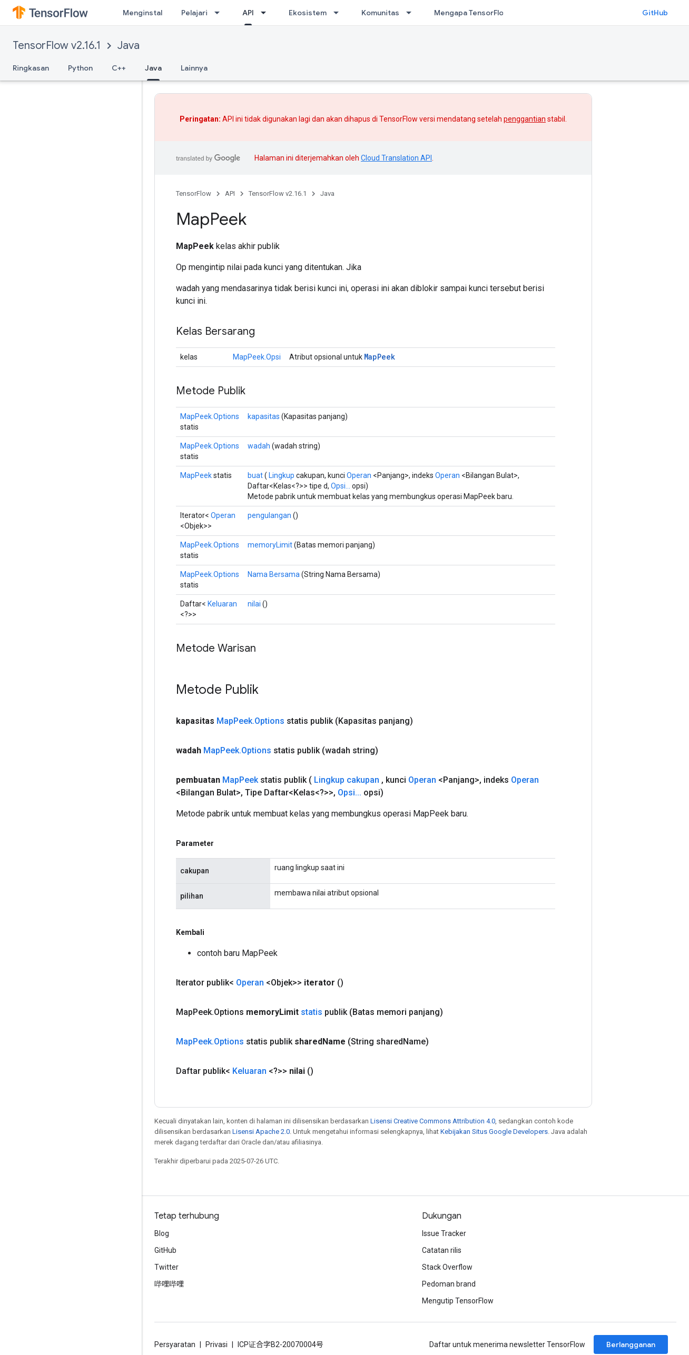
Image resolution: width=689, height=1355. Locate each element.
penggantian (525, 119)
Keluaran (222, 604)
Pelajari (194, 12)
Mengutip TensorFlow (458, 1301)
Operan (359, 475)
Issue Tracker (444, 1233)
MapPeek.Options (209, 416)
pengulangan (269, 515)
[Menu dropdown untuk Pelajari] (220, 12)
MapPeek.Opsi (257, 357)
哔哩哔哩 (169, 1284)
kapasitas (264, 416)
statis (311, 1012)
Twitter (166, 1267)
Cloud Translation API (396, 158)
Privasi (216, 1344)
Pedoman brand (449, 1284)
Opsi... (340, 486)
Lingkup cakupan (346, 780)
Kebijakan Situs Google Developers (494, 1131)
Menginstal (142, 12)
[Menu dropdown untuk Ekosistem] (339, 12)
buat (255, 475)
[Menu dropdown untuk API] (266, 12)
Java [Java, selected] (153, 68)
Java (128, 45)
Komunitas (380, 12)
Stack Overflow (447, 1267)
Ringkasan (31, 68)
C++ (119, 68)
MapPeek (379, 357)
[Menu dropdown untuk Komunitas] (412, 12)
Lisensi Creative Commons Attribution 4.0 (432, 1121)
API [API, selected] (248, 12)
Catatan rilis (441, 1250)
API (230, 193)
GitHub (655, 12)
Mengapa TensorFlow (471, 12)
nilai (254, 604)
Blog (161, 1233)
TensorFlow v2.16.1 (57, 45)
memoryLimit (270, 545)
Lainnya (194, 68)
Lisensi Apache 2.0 (261, 1131)
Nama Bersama (274, 574)
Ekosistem (308, 12)
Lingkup (281, 475)
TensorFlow (193, 193)
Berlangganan (630, 1344)
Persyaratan (174, 1344)
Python (80, 68)
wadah (259, 446)
